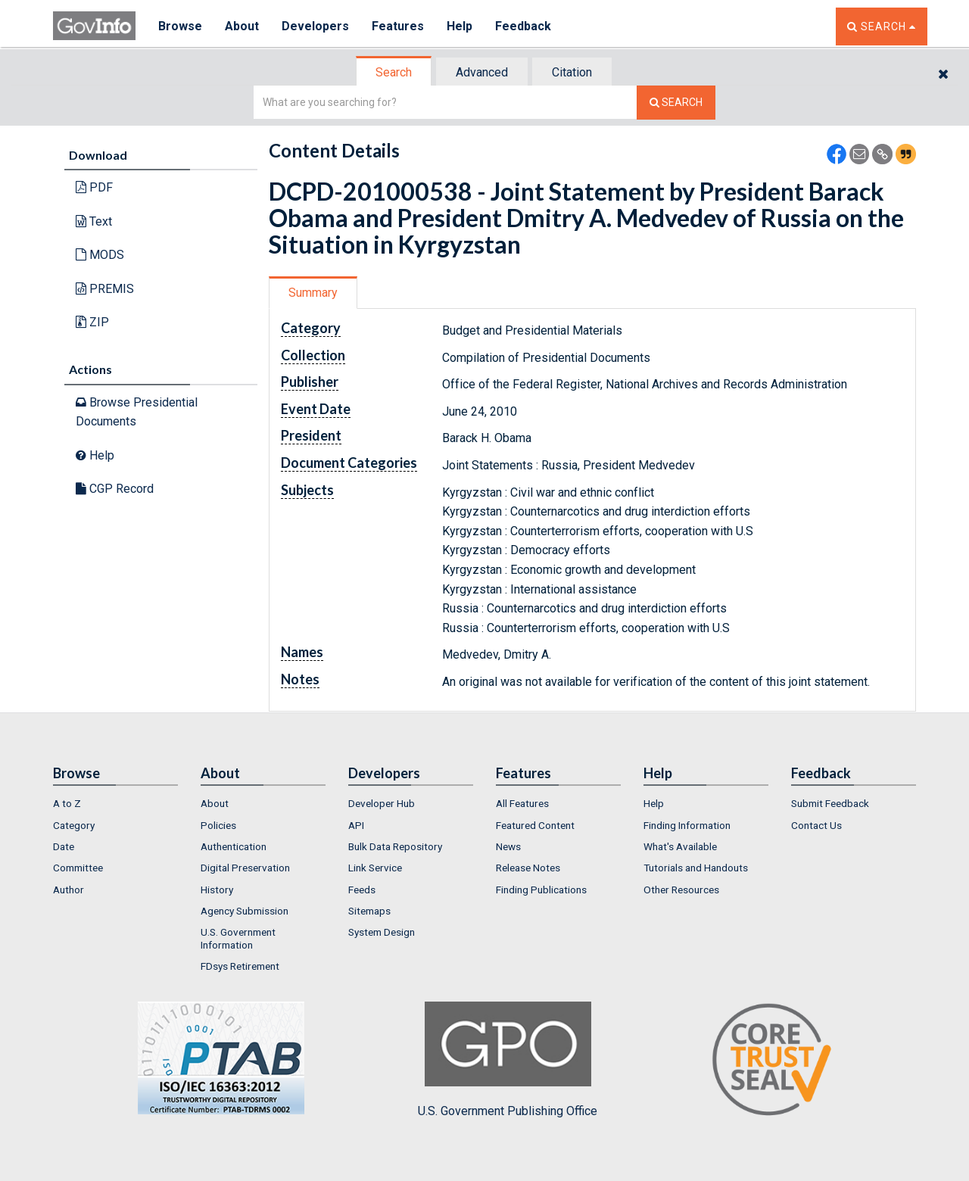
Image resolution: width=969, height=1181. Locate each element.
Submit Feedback (830, 803)
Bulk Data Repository (395, 846)
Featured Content (535, 825)
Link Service (375, 868)
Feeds (361, 889)
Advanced (482, 72)
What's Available (680, 846)
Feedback (523, 26)
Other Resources (681, 889)
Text (94, 221)
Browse (180, 26)
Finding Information (687, 825)
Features (398, 26)
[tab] (394, 72)
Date (63, 846)
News (508, 846)
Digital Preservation (245, 868)
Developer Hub (381, 803)
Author (68, 889)
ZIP (92, 322)
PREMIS (105, 289)
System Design (381, 932)
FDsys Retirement (240, 966)
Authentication (233, 846)
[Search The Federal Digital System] (676, 103)
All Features (522, 803)
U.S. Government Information (238, 938)
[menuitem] (115, 803)
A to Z (67, 803)
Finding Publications (541, 889)
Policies (218, 825)
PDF (94, 187)
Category (74, 825)
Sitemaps (369, 911)
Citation (572, 72)
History (217, 889)
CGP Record (115, 488)
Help (459, 26)
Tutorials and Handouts (695, 868)
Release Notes (528, 868)
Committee (78, 868)
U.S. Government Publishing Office (507, 1060)
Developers (315, 26)
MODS (100, 255)
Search (393, 72)
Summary (313, 292)
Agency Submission (244, 911)
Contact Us (816, 825)
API (356, 825)
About (242, 26)
